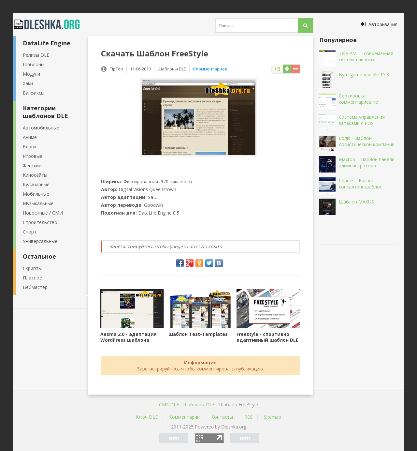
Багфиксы (33, 93)
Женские (32, 165)
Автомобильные (41, 128)
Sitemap (272, 417)
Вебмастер (35, 287)
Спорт (29, 232)
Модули (31, 74)
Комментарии (184, 417)
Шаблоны (33, 64)
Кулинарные (36, 184)
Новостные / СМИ (43, 213)
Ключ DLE (147, 417)
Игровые (32, 156)
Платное (32, 278)
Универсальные (40, 241)
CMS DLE (169, 404)
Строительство (40, 222)
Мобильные (36, 194)
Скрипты (32, 268)
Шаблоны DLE (199, 404)
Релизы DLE (36, 55)
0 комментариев (210, 69)
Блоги (29, 146)
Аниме (30, 137)
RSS (248, 417)
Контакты (222, 417)
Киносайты (35, 175)
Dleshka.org (50, 24)
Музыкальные (38, 203)
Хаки (28, 83)
